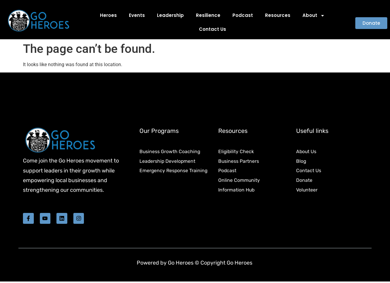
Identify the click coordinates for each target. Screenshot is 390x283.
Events (137, 15)
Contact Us (212, 29)
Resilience (208, 15)
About (313, 15)
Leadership (170, 15)
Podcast (242, 15)
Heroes (108, 15)
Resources (277, 15)
